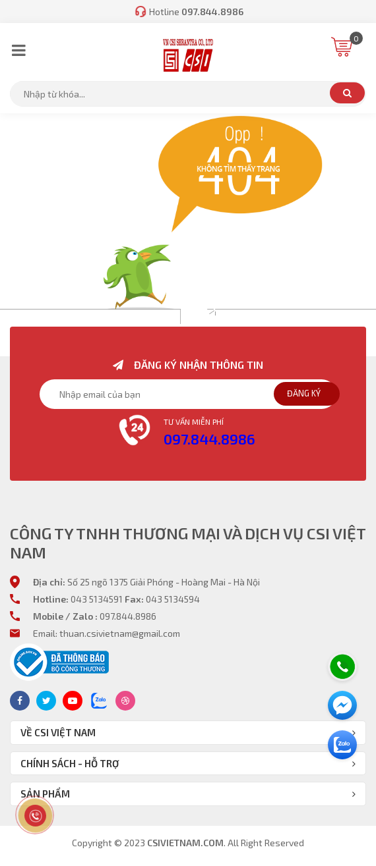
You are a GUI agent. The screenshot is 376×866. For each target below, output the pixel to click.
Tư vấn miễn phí (194, 421)
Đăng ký (304, 393)
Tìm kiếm (347, 92)
